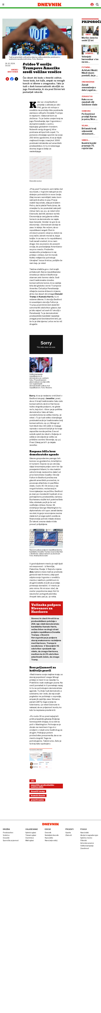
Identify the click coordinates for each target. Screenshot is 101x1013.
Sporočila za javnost (11, 840)
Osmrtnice (29, 838)
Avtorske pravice (87, 843)
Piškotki (83, 840)
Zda (32, 780)
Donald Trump (38, 791)
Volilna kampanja (86, 846)
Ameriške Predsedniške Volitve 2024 (42, 786)
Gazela (68, 833)
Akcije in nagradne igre (89, 835)
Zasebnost (84, 848)
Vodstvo (6, 835)
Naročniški (84, 833)
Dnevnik (48, 833)
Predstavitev (8, 833)
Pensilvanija (37, 800)
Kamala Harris (38, 795)
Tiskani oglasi (30, 835)
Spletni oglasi (30, 833)
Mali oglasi (29, 840)
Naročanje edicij (51, 840)
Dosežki (6, 838)
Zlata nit (68, 835)
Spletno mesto (86, 838)
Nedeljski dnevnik (52, 835)
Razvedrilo (49, 838)
